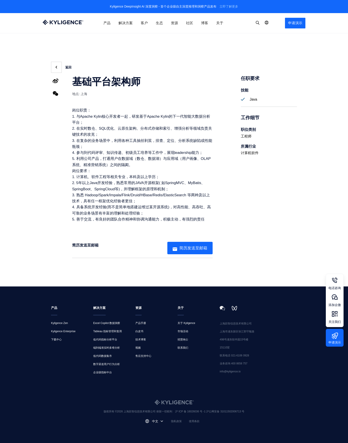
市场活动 (183, 331)
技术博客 (140, 339)
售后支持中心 (143, 356)
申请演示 (295, 23)
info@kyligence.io (230, 371)
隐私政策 (176, 421)
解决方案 (126, 23)
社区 (189, 23)
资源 (174, 23)
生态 (159, 23)
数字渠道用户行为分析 (106, 364)
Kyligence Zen (59, 323)
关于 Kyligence (186, 323)
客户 (144, 23)
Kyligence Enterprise (63, 331)
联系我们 (183, 347)
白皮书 (139, 331)
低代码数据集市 (102, 356)
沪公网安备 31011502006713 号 (225, 411)
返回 (68, 67)
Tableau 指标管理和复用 (107, 331)
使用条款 (194, 421)
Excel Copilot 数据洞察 (106, 323)
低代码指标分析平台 (105, 339)
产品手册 (140, 323)
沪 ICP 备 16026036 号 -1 (190, 411)
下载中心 (56, 339)
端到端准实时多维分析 (106, 347)
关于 (219, 23)
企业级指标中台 (102, 372)
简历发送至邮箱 (193, 248)
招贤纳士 (183, 339)
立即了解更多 (228, 6)
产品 (107, 23)
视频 (138, 347)
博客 (204, 23)
